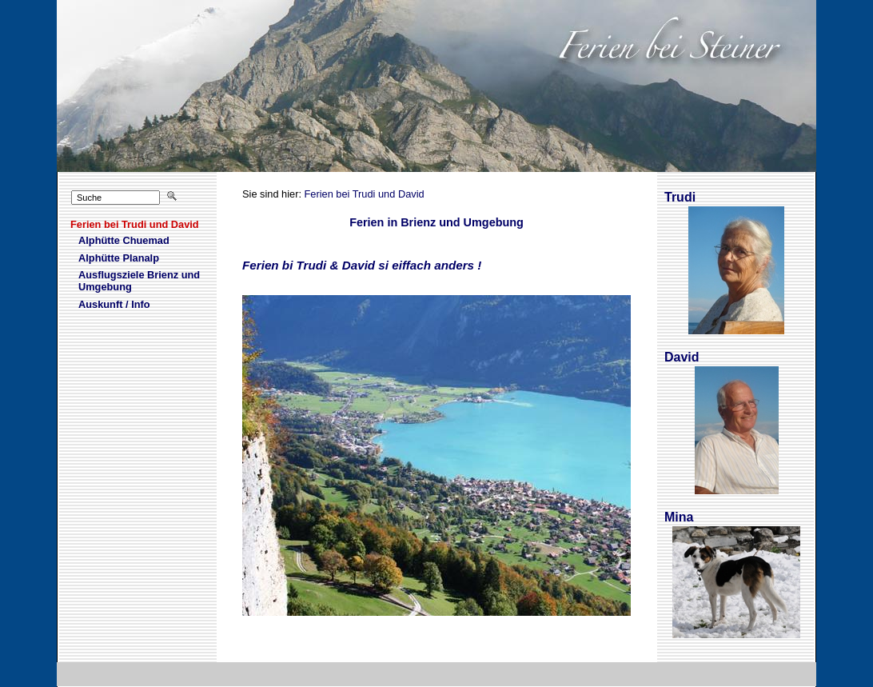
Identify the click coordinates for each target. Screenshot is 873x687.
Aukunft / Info (103, 304)
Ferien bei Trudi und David (365, 194)
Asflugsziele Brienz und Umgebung (128, 281)
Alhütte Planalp (108, 258)
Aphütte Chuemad (113, 240)
